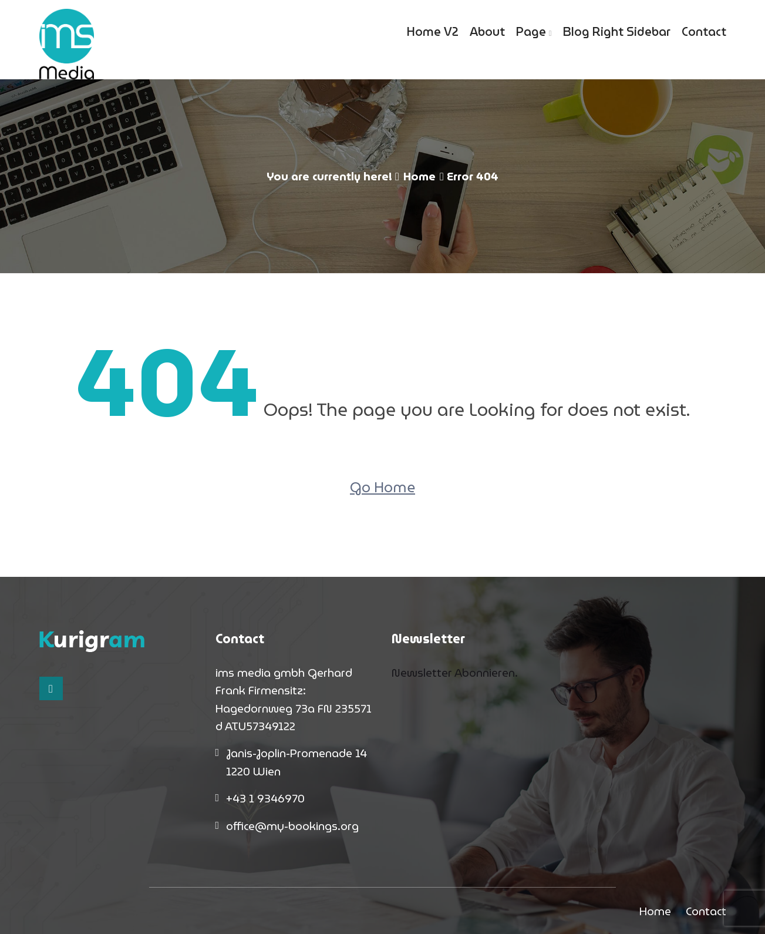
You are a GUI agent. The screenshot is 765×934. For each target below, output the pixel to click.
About (487, 31)
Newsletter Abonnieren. (455, 672)
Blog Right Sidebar (616, 31)
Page (531, 31)
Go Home (382, 487)
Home (419, 176)
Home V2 (433, 31)
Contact (704, 31)
